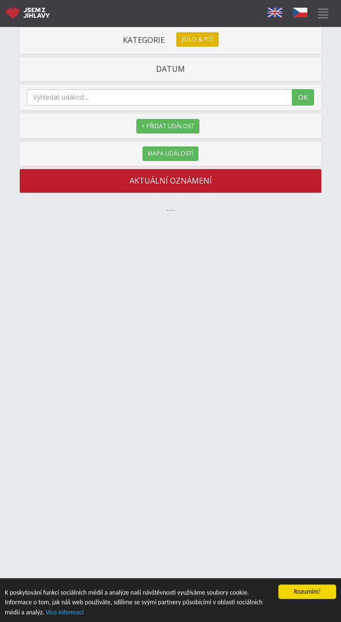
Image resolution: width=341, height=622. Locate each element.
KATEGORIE (171, 40)
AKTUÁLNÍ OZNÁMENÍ (171, 180)
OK (303, 97)
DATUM (170, 69)
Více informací (65, 613)
